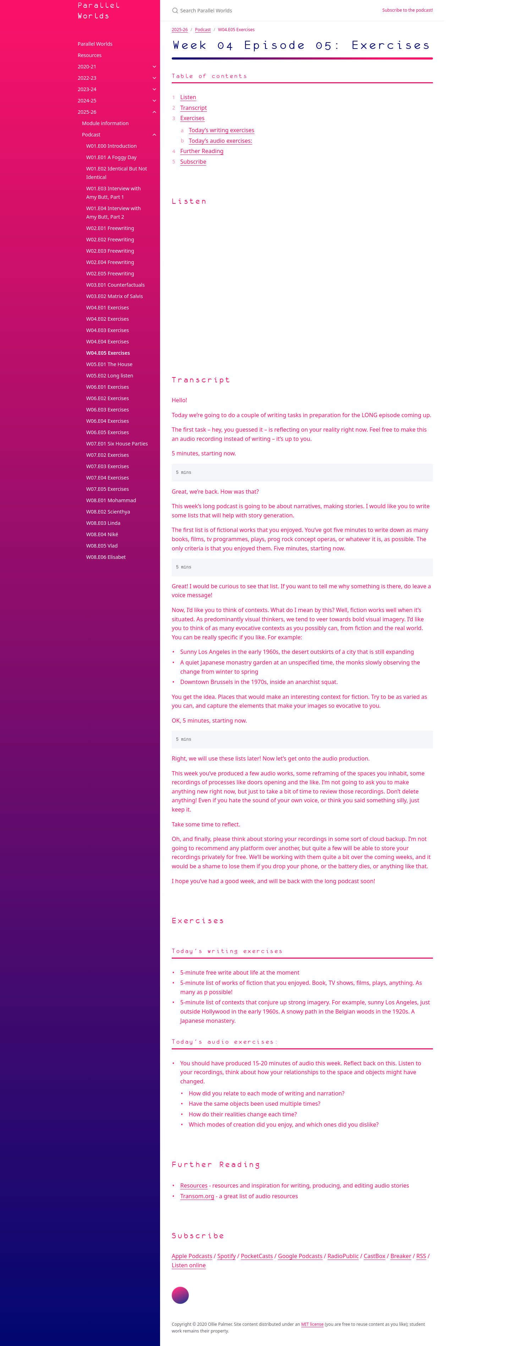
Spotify (226, 1256)
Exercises (192, 118)
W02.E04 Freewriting (110, 262)
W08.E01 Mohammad (111, 500)
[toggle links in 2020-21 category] (154, 66)
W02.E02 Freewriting (110, 239)
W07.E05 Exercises (107, 489)
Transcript (193, 108)
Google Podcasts (300, 1256)
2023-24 (87, 89)
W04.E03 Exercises (107, 330)
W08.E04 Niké (102, 534)
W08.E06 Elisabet (106, 557)
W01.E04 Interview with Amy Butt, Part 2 (113, 212)
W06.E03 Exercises (107, 409)
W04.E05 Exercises (108, 352)
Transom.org (197, 1196)
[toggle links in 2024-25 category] (154, 100)
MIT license (312, 1324)
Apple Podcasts (192, 1256)
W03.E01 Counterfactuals (115, 284)
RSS (421, 1256)
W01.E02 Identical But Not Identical (116, 172)
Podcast (91, 134)
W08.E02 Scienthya (108, 511)
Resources (89, 55)
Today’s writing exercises (221, 130)
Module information (105, 123)
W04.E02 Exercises (107, 318)
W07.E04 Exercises (107, 477)
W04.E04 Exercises (107, 341)
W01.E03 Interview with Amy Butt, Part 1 (113, 192)
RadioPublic (343, 1256)
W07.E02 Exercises (107, 455)
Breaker (400, 1256)
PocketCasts (257, 1256)
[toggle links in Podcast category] (154, 134)
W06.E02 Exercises (107, 398)
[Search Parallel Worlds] (255, 10)
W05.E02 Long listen (109, 375)
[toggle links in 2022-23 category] (154, 78)
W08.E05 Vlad (102, 545)
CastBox (374, 1256)
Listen (188, 97)
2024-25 (87, 100)
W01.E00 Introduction (111, 145)
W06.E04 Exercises (107, 420)
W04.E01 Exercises (107, 307)
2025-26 (87, 111)
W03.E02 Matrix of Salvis (114, 296)
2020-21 (87, 66)
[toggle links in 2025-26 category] (154, 112)
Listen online (189, 1265)
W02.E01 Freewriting (110, 228)
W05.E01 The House (109, 364)
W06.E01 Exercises (107, 386)
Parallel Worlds (99, 10)
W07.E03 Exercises (107, 466)
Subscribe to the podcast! (408, 10)
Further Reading (202, 151)
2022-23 (87, 77)
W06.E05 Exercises (107, 432)
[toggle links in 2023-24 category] (154, 89)
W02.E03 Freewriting (110, 250)
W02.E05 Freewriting (110, 273)
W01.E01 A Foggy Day (111, 157)
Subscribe (193, 162)
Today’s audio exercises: (220, 141)
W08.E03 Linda (103, 523)
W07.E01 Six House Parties (117, 443)
